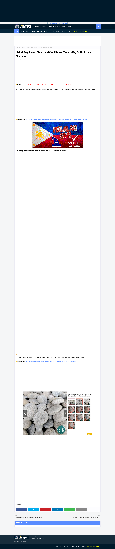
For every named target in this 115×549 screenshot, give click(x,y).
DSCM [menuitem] (69, 31)
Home (17, 47)
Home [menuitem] (17, 31)
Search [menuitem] (22, 31)
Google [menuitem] (57, 31)
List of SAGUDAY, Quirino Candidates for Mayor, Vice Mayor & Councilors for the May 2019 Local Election (49, 354)
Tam (18, 59)
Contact (49, 26)
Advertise (42, 26)
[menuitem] (80, 31)
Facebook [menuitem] (39, 31)
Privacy (55, 26)
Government (21, 47)
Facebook (69, 26)
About (37, 26)
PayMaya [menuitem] (33, 31)
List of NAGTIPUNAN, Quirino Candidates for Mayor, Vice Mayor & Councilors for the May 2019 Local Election (50, 361)
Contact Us (72, 546)
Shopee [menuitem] (45, 31)
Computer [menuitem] (52, 31)
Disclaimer (62, 26)
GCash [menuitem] (27, 31)
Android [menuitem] (63, 31)
